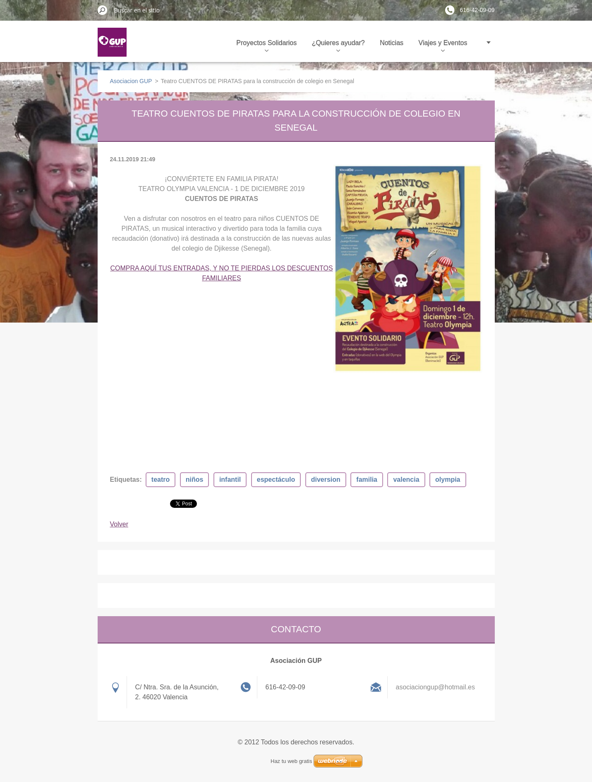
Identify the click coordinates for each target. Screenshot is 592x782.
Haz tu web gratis (291, 761)
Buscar (103, 9)
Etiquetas (125, 479)
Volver (119, 524)
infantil (230, 479)
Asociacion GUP (131, 81)
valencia (406, 479)
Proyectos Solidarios (266, 45)
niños (195, 479)
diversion (325, 479)
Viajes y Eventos (443, 45)
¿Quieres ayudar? (338, 45)
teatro (160, 479)
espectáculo (276, 479)
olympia (447, 479)
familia (366, 479)
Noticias (391, 42)
